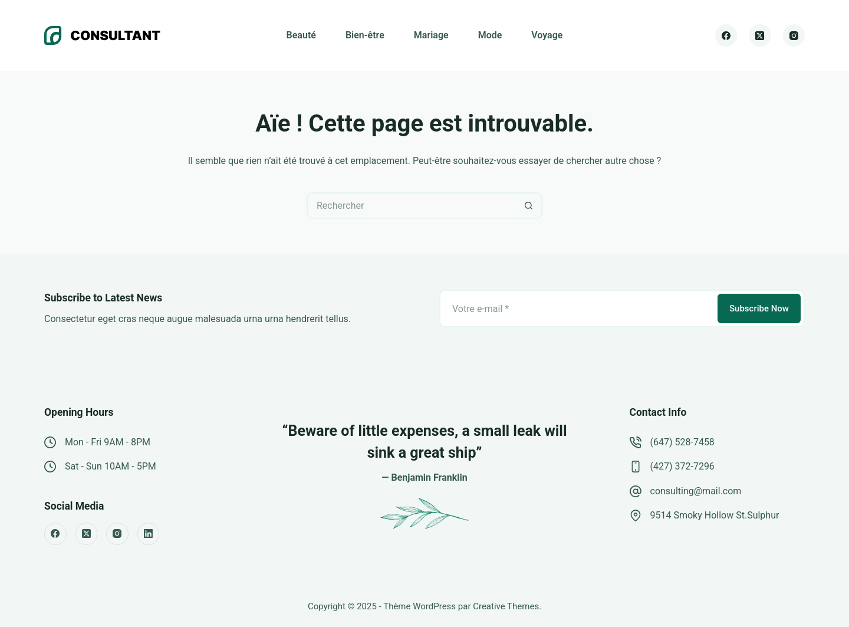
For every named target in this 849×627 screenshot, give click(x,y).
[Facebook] (726, 35)
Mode (490, 35)
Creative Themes (506, 606)
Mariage (431, 35)
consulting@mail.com (696, 491)
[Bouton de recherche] (529, 205)
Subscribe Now (759, 308)
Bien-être (364, 35)
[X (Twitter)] (760, 35)
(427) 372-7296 (682, 466)
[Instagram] (794, 35)
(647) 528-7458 (682, 442)
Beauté (301, 35)
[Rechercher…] (411, 205)
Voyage (546, 35)
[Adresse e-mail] (577, 308)
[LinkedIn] (148, 534)
